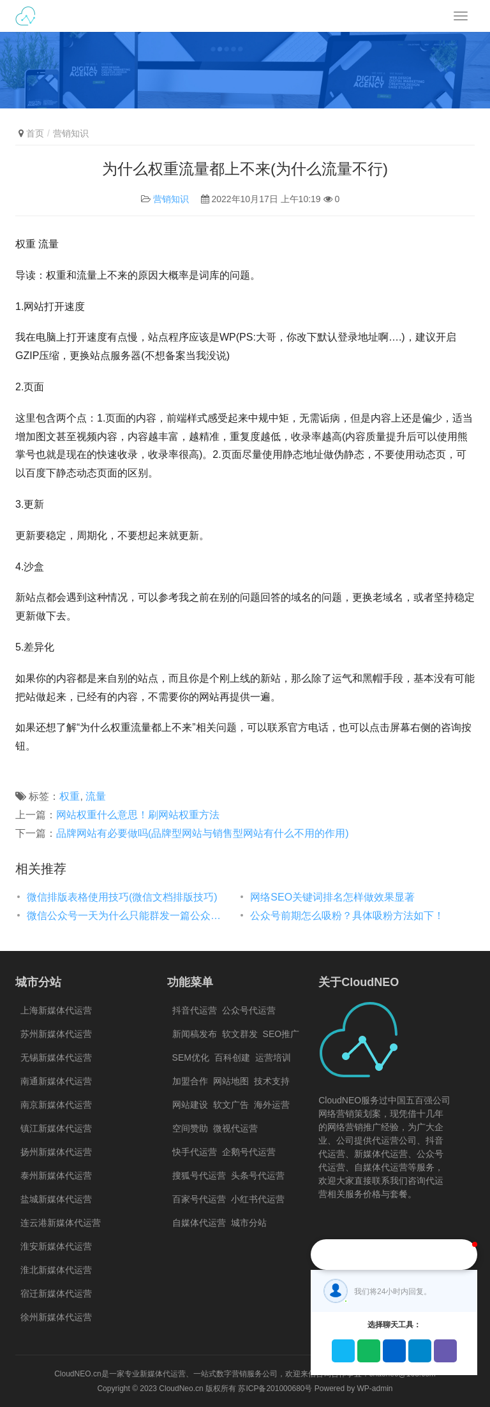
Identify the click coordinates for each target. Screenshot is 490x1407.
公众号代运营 (249, 1010)
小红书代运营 (258, 1199)
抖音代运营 (194, 1010)
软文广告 (231, 1105)
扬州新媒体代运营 (56, 1152)
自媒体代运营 (199, 1223)
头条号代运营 (258, 1175)
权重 (69, 796)
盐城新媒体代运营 (56, 1199)
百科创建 (232, 1057)
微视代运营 (235, 1128)
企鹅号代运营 (249, 1152)
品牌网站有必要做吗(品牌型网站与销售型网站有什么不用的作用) (202, 833)
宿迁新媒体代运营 (56, 1293)
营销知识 (171, 199)
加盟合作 (190, 1081)
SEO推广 (281, 1034)
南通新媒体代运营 (56, 1081)
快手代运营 (194, 1152)
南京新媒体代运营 (56, 1105)
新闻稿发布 (194, 1034)
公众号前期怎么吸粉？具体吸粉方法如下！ (347, 915)
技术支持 (272, 1081)
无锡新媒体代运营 (56, 1057)
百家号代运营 (199, 1199)
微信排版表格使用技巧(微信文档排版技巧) (122, 897)
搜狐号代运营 (199, 1175)
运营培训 (273, 1057)
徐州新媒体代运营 (56, 1317)
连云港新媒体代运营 (60, 1223)
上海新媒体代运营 (56, 1010)
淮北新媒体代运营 (56, 1270)
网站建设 (190, 1105)
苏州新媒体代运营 (56, 1034)
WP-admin (375, 1388)
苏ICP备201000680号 (275, 1388)
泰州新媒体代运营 (56, 1175)
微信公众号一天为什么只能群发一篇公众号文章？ (126, 915)
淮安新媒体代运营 (56, 1246)
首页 (35, 133)
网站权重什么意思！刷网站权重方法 (137, 814)
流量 (95, 796)
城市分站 (249, 1223)
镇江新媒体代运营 (56, 1128)
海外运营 (272, 1105)
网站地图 (231, 1081)
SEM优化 (190, 1057)
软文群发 (240, 1034)
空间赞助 (190, 1128)
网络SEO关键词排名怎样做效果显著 (332, 897)
